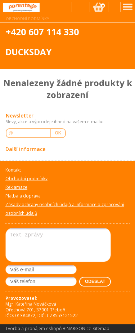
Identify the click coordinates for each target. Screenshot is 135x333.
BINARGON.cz (77, 328)
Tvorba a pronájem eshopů (33, 328)
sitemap (101, 328)
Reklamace (16, 187)
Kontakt (13, 170)
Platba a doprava (23, 196)
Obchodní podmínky (27, 18)
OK (58, 133)
